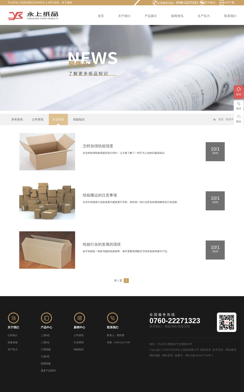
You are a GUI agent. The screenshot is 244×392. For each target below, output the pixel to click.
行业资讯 (58, 123)
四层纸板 (46, 363)
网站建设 (231, 349)
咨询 (238, 91)
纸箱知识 (79, 123)
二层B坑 (45, 335)
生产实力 (204, 16)
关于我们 (124, 16)
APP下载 (229, 2)
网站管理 (167, 355)
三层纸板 (46, 349)
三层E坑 (45, 356)
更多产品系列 (48, 370)
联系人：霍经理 (115, 335)
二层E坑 (45, 342)
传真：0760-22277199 (118, 342)
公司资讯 (37, 123)
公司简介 (13, 335)
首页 (101, 16)
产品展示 (151, 16)
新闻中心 (79, 327)
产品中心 (46, 327)
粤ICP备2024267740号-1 (199, 355)
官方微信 (210, 2)
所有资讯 (17, 123)
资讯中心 (231, 123)
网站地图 (154, 355)
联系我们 (230, 16)
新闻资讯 (177, 16)
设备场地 (13, 342)
